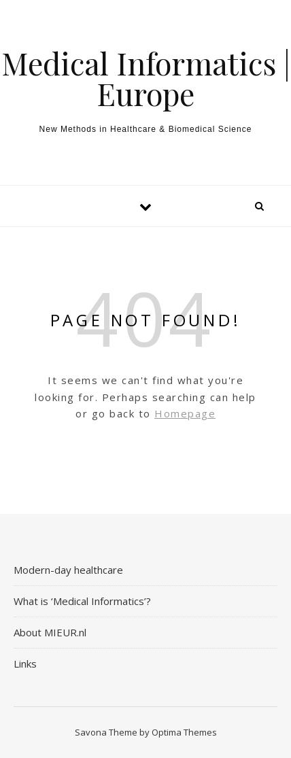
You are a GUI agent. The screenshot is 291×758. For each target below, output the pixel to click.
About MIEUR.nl (50, 632)
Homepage (185, 413)
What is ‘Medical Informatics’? (82, 601)
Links (25, 663)
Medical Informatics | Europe (145, 78)
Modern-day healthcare (68, 569)
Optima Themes (184, 732)
